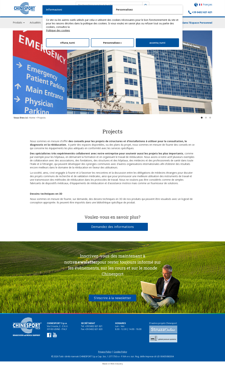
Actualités (35, 22)
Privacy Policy (104, 351)
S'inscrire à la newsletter (112, 298)
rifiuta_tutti (67, 42)
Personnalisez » (112, 42)
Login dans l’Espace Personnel (193, 23)
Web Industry (116, 363)
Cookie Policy (120, 351)
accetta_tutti (157, 42)
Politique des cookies (58, 30)
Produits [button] (19, 22)
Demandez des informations (112, 227)
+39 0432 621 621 (202, 12)
